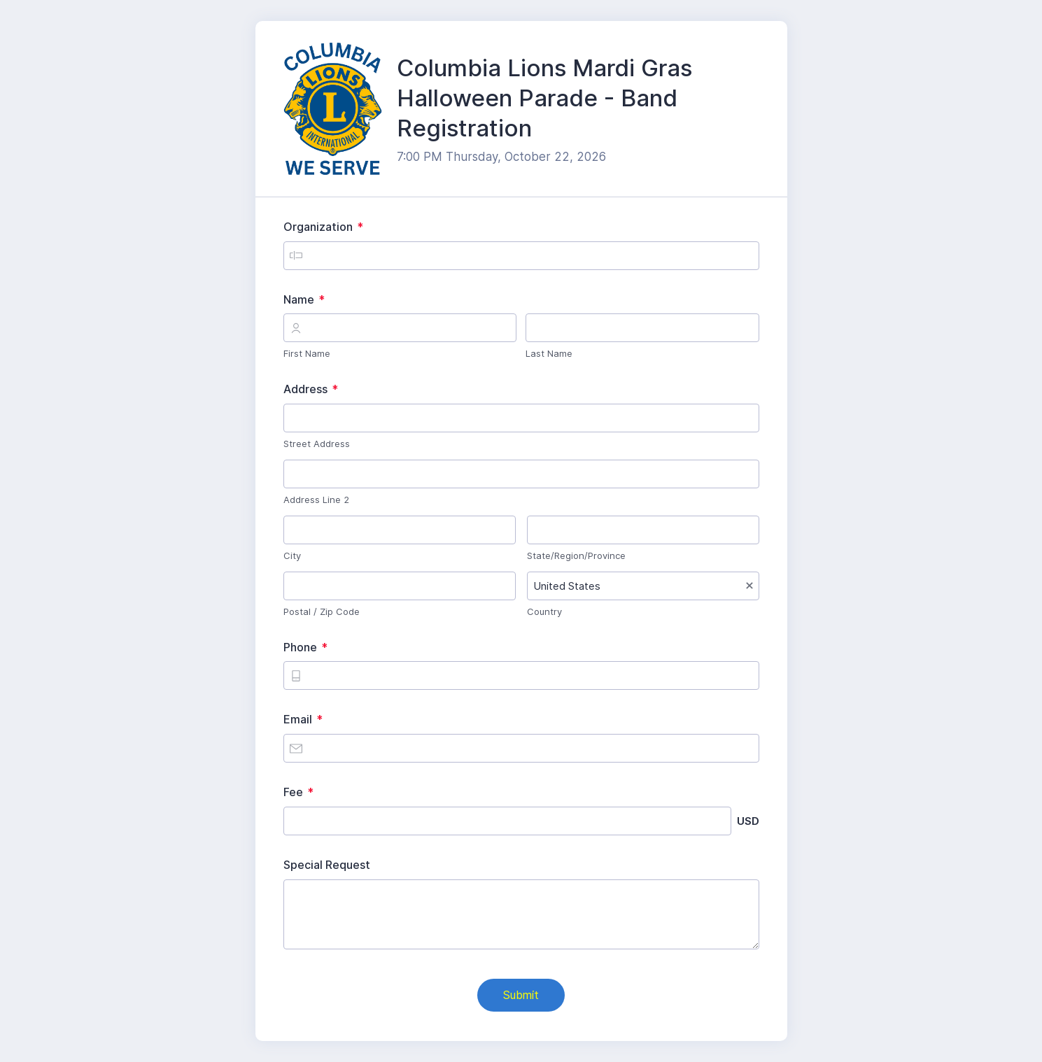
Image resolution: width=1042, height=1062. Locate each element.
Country (544, 611)
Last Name (549, 353)
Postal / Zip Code (321, 611)
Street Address (316, 443)
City (292, 555)
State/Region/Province (576, 555)
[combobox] (643, 586)
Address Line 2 (316, 499)
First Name (306, 353)
